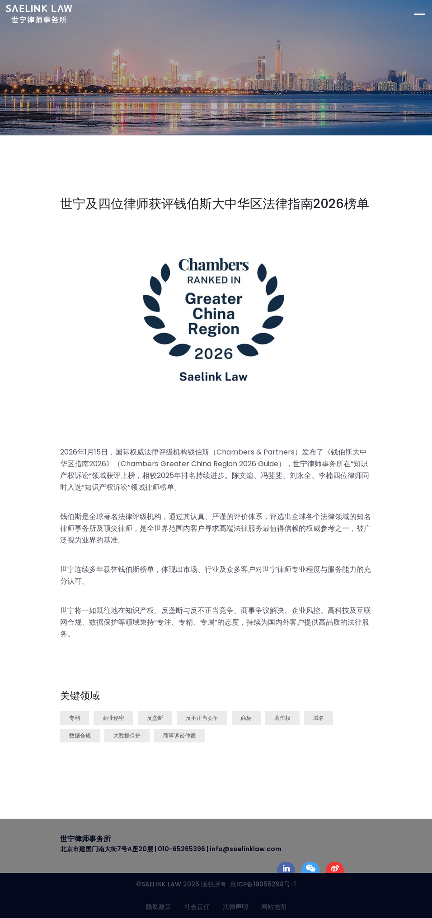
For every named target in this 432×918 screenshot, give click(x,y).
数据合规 (80, 735)
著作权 (282, 718)
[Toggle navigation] (423, 14)
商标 (246, 718)
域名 (318, 718)
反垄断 (155, 718)
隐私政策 (158, 906)
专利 (74, 718)
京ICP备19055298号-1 (261, 884)
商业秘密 (113, 718)
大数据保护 (127, 735)
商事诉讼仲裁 (179, 735)
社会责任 (197, 906)
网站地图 (273, 906)
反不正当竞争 (202, 718)
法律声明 (235, 906)
